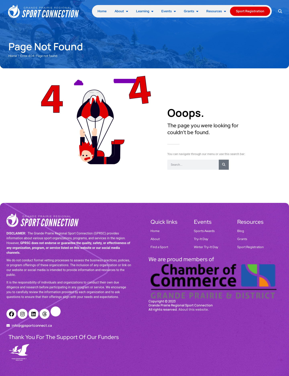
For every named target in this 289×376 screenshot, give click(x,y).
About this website (193, 309)
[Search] (224, 165)
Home (102, 11)
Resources (216, 11)
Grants (191, 11)
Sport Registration (250, 11)
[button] (280, 11)
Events (168, 11)
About (121, 11)
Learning (144, 11)
